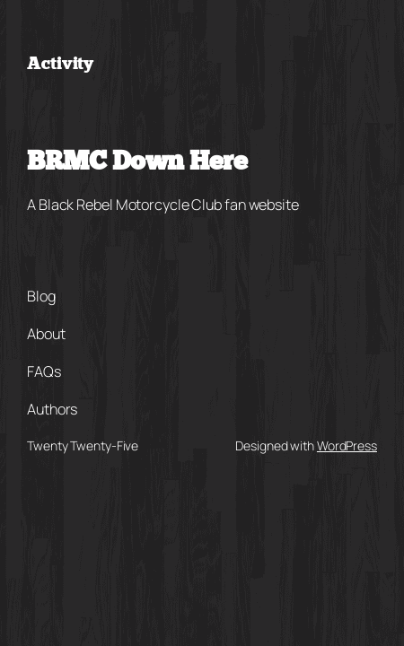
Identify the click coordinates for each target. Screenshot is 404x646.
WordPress (347, 445)
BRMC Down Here (137, 163)
